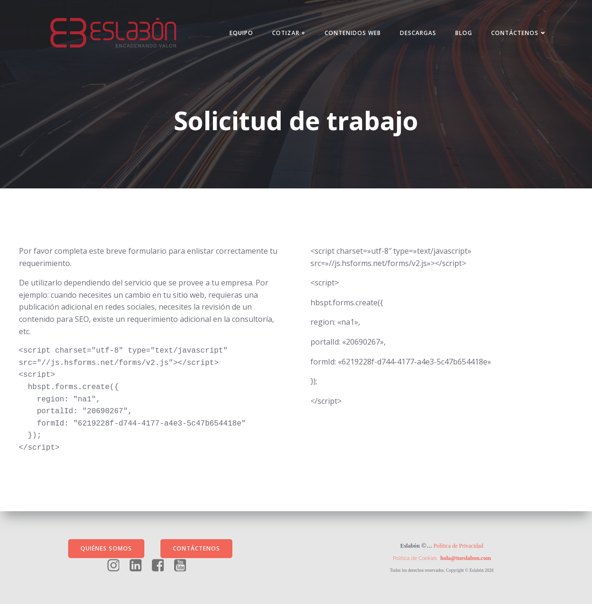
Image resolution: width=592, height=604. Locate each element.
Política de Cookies (415, 557)
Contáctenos (519, 33)
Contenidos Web (353, 33)
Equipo (241, 33)
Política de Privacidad (458, 545)
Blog (463, 33)
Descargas (418, 33)
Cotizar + (289, 33)
